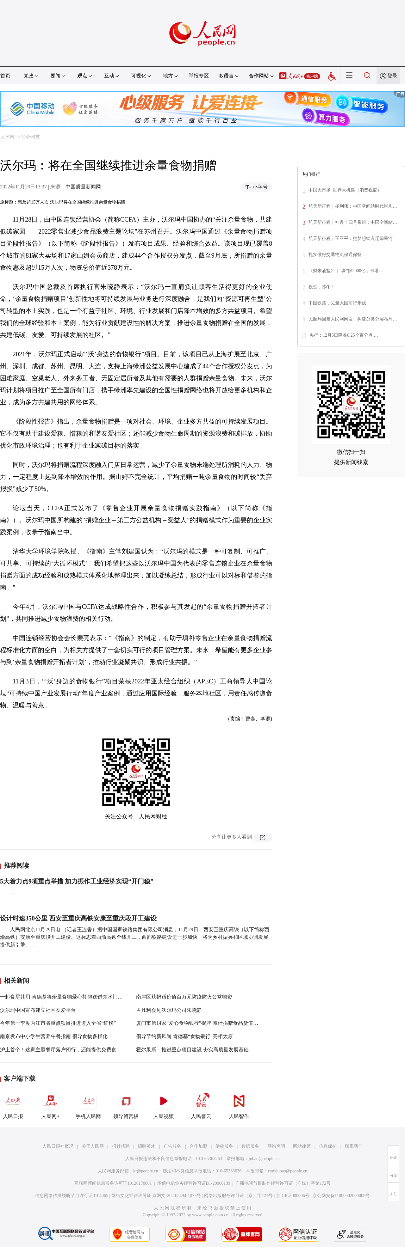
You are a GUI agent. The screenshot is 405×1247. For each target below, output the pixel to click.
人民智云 (201, 1104)
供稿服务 (224, 1146)
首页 (5, 75)
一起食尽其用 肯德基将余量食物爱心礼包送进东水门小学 (64, 996)
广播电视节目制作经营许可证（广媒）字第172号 (283, 1183)
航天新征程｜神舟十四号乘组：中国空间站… (352, 222)
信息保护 (328, 1146)
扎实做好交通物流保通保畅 (335, 254)
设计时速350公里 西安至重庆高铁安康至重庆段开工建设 (78, 918)
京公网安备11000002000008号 (341, 1195)
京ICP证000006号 (292, 1195)
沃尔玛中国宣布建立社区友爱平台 (38, 1010)
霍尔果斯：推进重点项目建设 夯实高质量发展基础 (192, 1049)
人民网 (7, 136)
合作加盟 (198, 1146)
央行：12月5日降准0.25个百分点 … (343, 335)
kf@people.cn (145, 1171)
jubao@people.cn (264, 1158)
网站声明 (276, 1146)
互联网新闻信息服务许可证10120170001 (113, 1183)
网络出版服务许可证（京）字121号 (238, 1195)
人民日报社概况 (57, 1146)
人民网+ (51, 1104)
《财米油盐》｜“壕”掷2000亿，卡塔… (345, 270)
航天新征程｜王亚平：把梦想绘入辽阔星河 (350, 238)
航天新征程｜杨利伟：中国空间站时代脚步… (352, 206)
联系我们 (354, 1146)
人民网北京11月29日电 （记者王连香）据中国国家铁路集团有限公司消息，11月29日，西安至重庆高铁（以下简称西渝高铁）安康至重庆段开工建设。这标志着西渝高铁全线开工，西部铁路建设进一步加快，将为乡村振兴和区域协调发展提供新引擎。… (134, 937)
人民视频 (164, 1104)
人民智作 (239, 1104)
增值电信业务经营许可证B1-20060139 (193, 1183)
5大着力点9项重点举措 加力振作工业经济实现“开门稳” (76, 881)
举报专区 (199, 75)
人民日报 (13, 1104)
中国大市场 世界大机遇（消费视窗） (345, 190)
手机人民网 (88, 1104)
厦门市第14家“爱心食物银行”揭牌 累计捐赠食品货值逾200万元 (206, 1023)
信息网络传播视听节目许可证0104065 (71, 1195)
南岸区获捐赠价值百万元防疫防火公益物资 (184, 996)
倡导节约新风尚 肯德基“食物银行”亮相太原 (184, 1036)
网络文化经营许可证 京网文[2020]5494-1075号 (156, 1195)
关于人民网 (93, 1146)
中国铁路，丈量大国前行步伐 (337, 303)
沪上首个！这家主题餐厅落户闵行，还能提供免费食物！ (63, 1049)
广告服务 (172, 1146)
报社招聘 (121, 1146)
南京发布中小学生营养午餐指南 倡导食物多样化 (54, 1036)
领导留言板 (126, 1104)
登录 (392, 75)
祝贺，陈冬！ (321, 286)
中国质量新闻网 (83, 186)
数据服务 (250, 1146)
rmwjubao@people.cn (287, 1171)
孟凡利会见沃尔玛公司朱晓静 (169, 1010)
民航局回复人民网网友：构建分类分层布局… (352, 319)
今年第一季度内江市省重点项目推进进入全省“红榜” (58, 1023)
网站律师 (302, 1146)
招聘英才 (146, 1146)
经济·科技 (30, 136)
